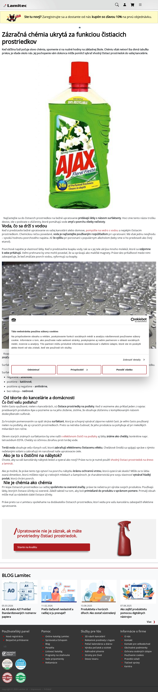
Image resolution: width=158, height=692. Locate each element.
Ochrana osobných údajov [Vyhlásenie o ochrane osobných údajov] (138, 651)
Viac (151, 621)
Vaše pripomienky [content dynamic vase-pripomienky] (54, 658)
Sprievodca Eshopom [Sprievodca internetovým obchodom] (56, 640)
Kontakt (128, 640)
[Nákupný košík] (132, 4)
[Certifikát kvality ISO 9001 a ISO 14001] (7, 677)
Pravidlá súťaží (132, 658)
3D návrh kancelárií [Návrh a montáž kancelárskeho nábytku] (95, 636)
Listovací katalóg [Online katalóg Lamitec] (53, 651)
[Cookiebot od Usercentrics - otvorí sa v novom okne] (133, 320)
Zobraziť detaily (132, 359)
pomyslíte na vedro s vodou (102, 230)
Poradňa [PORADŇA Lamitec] (49, 647)
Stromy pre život (93, 655)
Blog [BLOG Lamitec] (47, 643)
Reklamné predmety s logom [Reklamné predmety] (100, 640)
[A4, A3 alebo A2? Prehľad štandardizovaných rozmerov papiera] (20, 591)
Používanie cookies (134, 655)
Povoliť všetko (124, 369)
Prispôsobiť (79, 369)
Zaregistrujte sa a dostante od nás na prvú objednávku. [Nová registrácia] (79, 17)
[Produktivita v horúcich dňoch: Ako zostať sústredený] (99, 591)
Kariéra (128, 666)
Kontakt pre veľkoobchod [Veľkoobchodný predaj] (137, 643)
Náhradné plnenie (94, 651)
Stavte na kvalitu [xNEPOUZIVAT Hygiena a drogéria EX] (28, 547)
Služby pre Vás (91, 631)
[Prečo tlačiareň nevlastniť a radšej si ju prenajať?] (59, 591)
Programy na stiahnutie (57, 655)
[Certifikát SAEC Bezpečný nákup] (9, 653)
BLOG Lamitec (16, 575)
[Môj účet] (125, 4)
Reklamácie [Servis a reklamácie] (51, 662)
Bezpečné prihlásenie (17, 640)
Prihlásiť (47, 689)
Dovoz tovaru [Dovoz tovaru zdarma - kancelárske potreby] (91, 658)
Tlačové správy (132, 662)
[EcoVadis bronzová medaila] (7, 664)
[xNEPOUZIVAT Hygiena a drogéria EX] (124, 538)
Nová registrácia (14, 636)
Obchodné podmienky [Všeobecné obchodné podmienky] (135, 647)
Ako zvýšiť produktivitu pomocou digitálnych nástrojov (133, 613)
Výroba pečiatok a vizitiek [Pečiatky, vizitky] (98, 647)
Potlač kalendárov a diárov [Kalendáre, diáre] (98, 643)
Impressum (36, 689)
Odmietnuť (34, 369)
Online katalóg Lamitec (57, 636)
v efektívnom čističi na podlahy (79, 436)
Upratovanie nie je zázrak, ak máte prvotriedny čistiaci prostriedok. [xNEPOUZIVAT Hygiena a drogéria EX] (49, 533)
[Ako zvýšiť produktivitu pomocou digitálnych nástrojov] (138, 591)
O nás (127, 636)
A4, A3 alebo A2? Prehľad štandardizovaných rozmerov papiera (19, 613)
